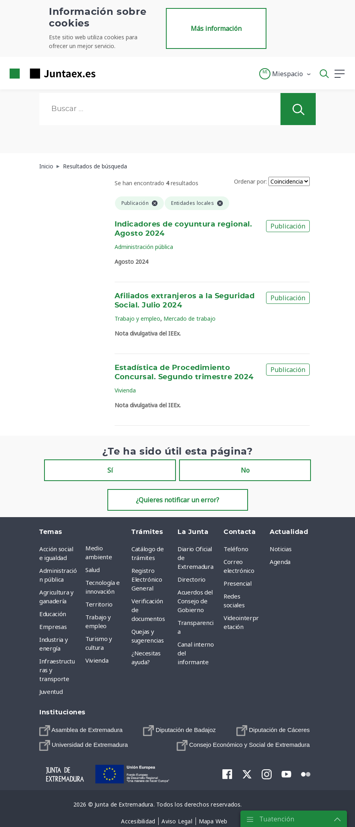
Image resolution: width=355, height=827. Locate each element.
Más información (216, 28)
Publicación (287, 226)
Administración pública (144, 247)
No (245, 470)
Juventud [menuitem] (51, 691)
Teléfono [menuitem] (236, 549)
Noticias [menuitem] (280, 549)
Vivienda (125, 390)
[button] (285, 74)
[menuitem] (81, 730)
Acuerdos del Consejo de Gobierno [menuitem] (195, 601)
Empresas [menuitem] (53, 627)
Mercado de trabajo (189, 318)
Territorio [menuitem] (99, 604)
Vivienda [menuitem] (96, 660)
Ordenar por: (250, 181)
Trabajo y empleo (137, 318)
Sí (110, 470)
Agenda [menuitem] (280, 562)
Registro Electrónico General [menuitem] (146, 579)
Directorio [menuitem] (192, 579)
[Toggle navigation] (106, 73)
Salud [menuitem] (92, 570)
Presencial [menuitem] (238, 583)
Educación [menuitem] (52, 614)
